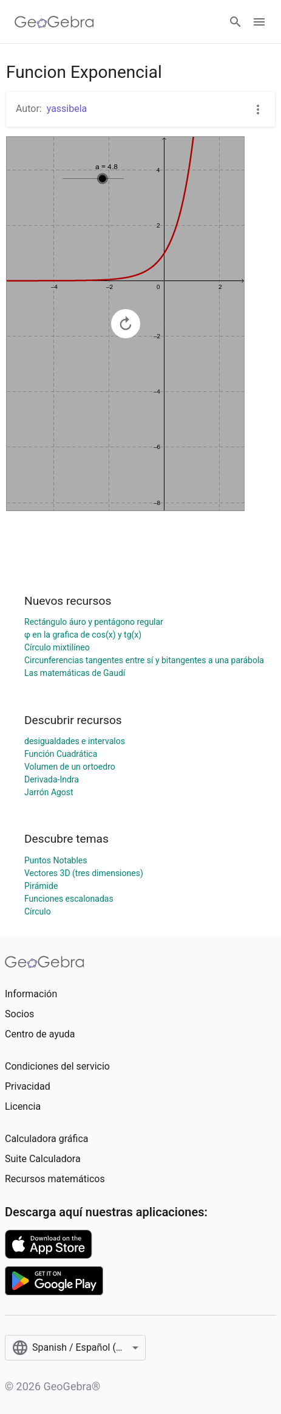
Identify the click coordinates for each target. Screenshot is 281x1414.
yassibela (67, 108)
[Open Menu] (259, 22)
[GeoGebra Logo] (54, 22)
